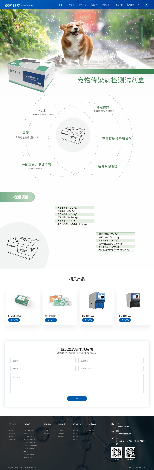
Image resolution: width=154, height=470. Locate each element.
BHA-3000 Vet (125, 316)
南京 (140, 467)
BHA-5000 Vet (88, 316)
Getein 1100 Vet (14, 316)
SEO (144, 467)
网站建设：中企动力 (132, 467)
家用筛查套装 (50, 316)
